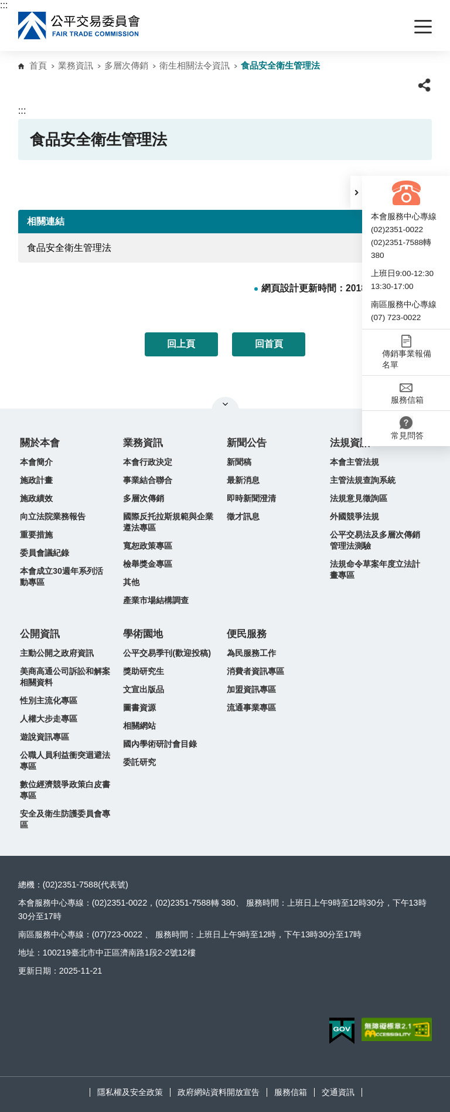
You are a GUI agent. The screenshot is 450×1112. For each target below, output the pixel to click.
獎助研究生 (143, 671)
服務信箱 (290, 1092)
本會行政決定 (147, 462)
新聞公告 (247, 442)
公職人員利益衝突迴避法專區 (65, 760)
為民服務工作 (251, 653)
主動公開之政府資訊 (57, 653)
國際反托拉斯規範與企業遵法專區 (168, 522)
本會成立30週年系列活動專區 (61, 576)
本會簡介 (36, 462)
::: (4, 5)
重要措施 (36, 534)
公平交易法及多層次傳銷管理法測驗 (375, 540)
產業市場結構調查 (156, 600)
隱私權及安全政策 (130, 1092)
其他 (131, 582)
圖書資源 (139, 707)
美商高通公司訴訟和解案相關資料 (65, 676)
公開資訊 (40, 634)
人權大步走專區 (48, 718)
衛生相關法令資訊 (194, 65)
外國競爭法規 (354, 516)
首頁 (38, 65)
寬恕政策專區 (147, 545)
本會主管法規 (354, 462)
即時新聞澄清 (251, 498)
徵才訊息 (243, 516)
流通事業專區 (251, 707)
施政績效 (36, 498)
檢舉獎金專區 (147, 564)
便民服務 (247, 634)
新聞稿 (239, 462)
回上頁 (181, 344)
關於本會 (40, 442)
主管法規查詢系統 (363, 480)
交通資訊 (338, 1092)
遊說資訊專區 (44, 737)
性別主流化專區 (48, 700)
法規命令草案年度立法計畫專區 (375, 569)
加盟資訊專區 (251, 689)
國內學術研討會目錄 (160, 744)
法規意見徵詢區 (358, 498)
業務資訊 (75, 65)
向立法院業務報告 (53, 516)
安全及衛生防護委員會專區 (65, 819)
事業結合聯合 (147, 480)
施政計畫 (36, 480)
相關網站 (139, 725)
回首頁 (269, 344)
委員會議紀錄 (44, 552)
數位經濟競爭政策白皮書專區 (65, 790)
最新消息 (243, 480)
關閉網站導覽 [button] (225, 404)
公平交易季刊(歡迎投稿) (167, 653)
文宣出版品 (143, 689)
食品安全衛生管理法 (69, 248)
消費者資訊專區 (255, 671)
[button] (356, 192)
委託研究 (139, 762)
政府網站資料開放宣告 (219, 1092)
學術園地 (143, 634)
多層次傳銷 (126, 65)
